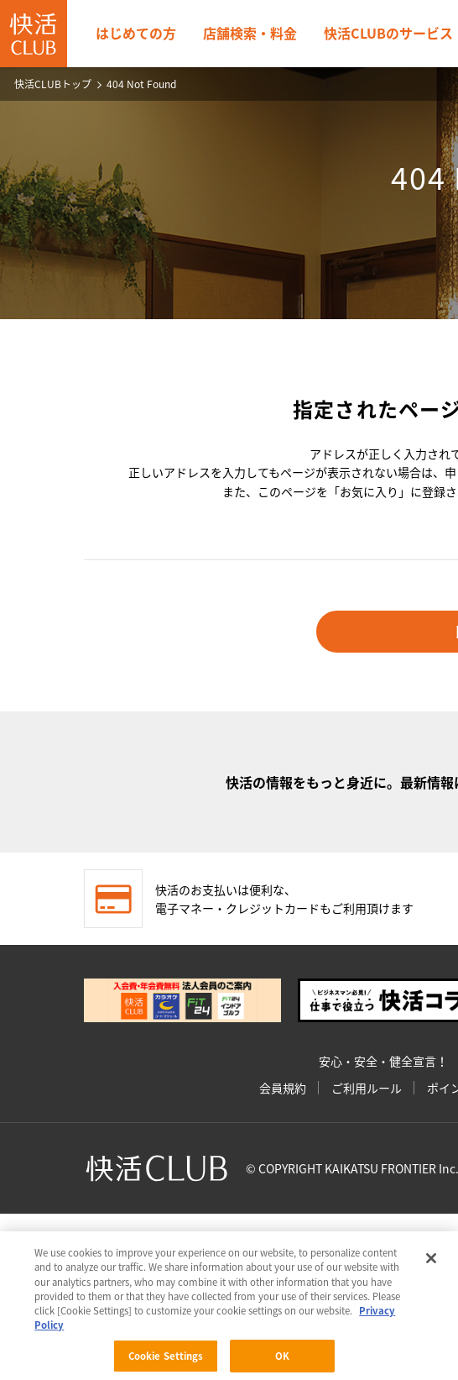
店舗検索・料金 (250, 33)
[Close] (431, 1259)
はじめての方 (136, 33)
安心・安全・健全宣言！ (383, 1060)
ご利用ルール (366, 1087)
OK (282, 1358)
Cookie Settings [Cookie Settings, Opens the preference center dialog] (166, 1358)
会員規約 (282, 1087)
